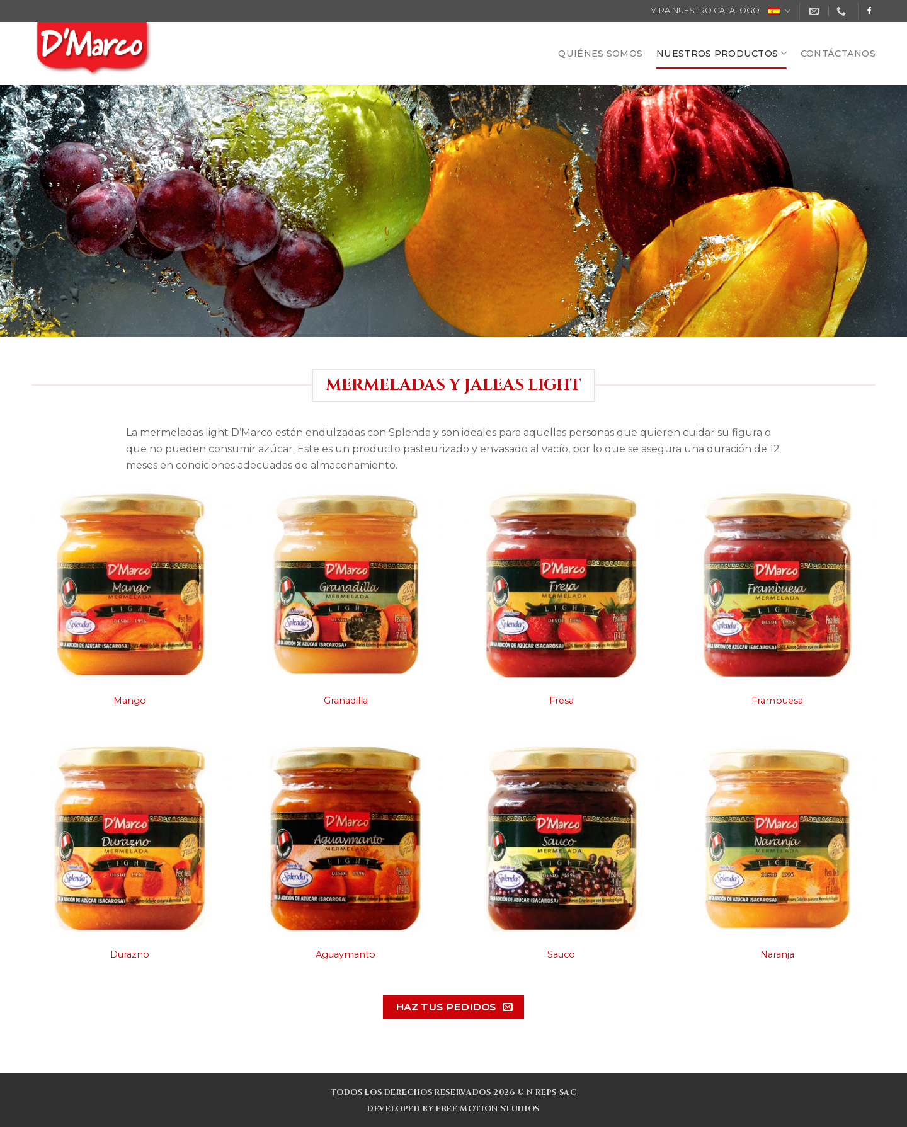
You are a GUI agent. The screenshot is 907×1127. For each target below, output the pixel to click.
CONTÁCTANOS (838, 53)
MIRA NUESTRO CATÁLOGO (705, 10)
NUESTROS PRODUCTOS (721, 53)
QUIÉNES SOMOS (600, 53)
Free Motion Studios (488, 1109)
